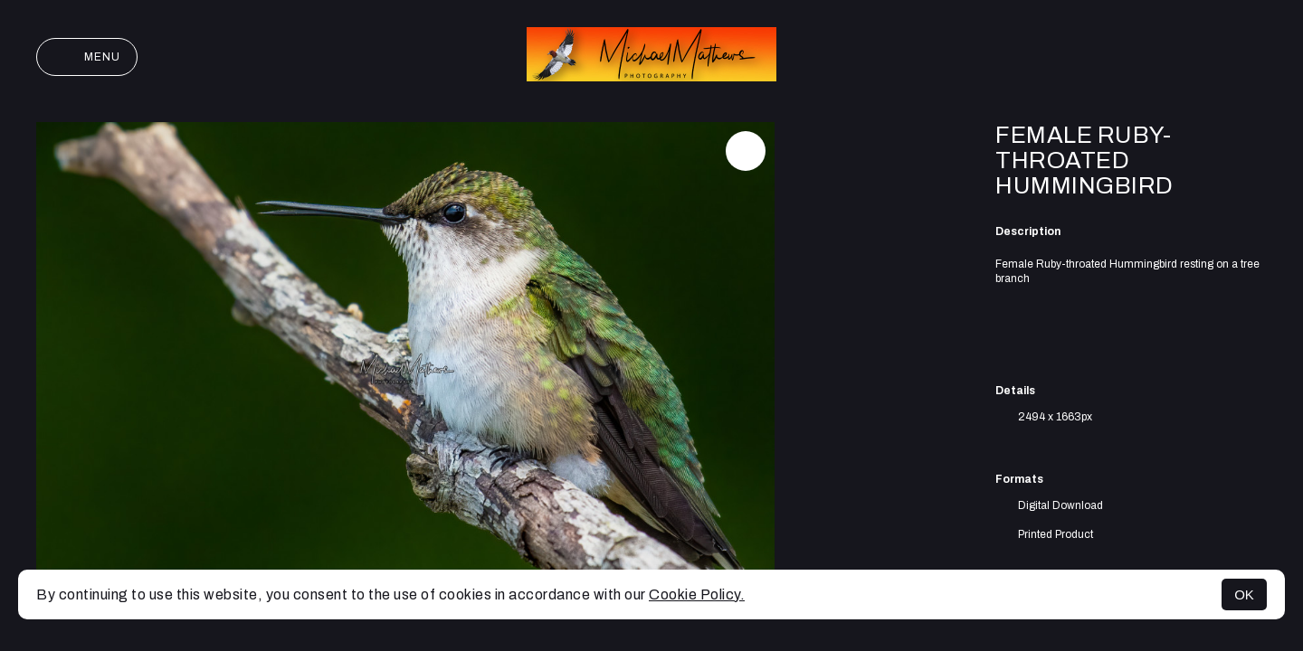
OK (1244, 594)
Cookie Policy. (697, 594)
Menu (86, 57)
